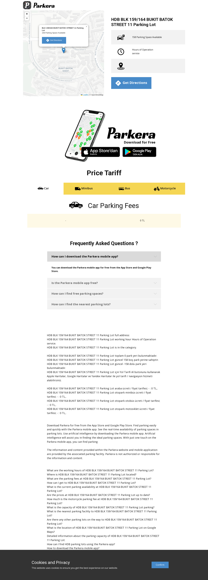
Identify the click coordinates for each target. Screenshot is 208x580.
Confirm (160, 564)
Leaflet (84, 95)
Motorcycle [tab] (165, 188)
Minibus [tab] (84, 188)
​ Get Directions (54, 40)
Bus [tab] (124, 188)
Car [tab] (43, 188)
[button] (63, 50)
